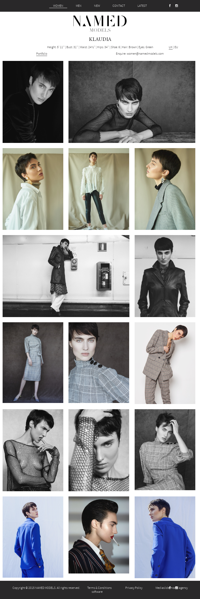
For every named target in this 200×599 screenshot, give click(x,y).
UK (171, 47)
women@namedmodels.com (145, 54)
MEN (79, 6)
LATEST (142, 6)
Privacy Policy (133, 588)
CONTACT (119, 6)
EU (176, 47)
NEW (97, 6)
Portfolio (41, 54)
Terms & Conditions (99, 588)
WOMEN (58, 6)
